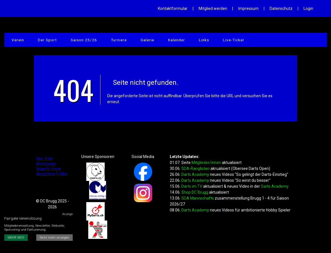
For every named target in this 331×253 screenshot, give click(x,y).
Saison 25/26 (77, 41)
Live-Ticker (216, 41)
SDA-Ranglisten (195, 168)
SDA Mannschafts (197, 198)
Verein (16, 41)
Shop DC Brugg (194, 192)
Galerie (137, 41)
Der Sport (43, 41)
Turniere (110, 41)
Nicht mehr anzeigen (55, 222)
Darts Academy (195, 174)
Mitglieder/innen (206, 162)
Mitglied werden (213, 8)
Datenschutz (281, 8)
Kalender (164, 41)
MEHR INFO (16, 222)
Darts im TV (191, 186)
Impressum (248, 8)
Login (308, 8)
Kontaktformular (173, 8)
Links (189, 41)
